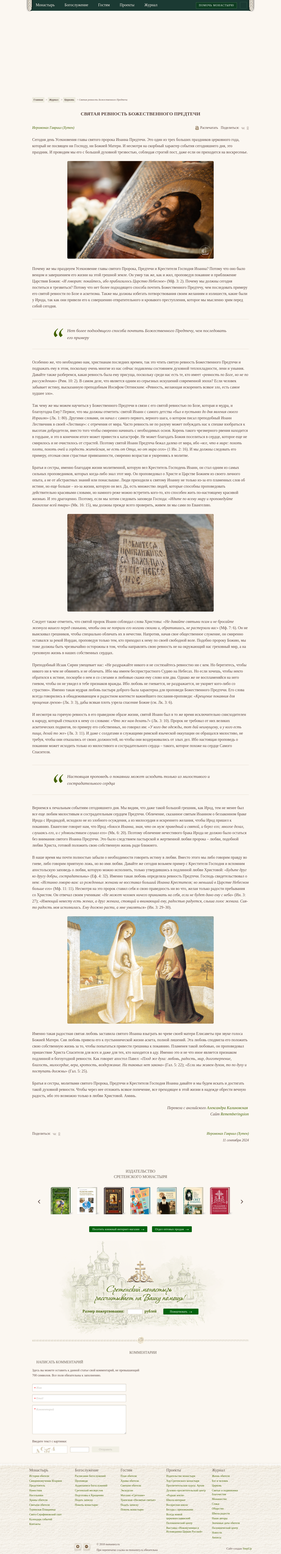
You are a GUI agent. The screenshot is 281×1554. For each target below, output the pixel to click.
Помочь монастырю (216, 5)
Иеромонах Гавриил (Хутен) (53, 128)
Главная (38, 99)
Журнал (53, 99)
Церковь (69, 99)
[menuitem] (45, 5)
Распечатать (206, 128)
